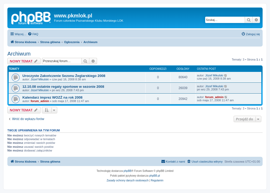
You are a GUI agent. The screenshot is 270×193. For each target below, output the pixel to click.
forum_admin (40, 101)
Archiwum (19, 54)
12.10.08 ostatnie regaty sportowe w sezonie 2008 (63, 87)
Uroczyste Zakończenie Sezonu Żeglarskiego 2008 (63, 76)
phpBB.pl (154, 175)
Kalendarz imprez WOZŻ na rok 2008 (52, 97)
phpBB (128, 170)
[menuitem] (33, 34)
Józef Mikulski (40, 79)
